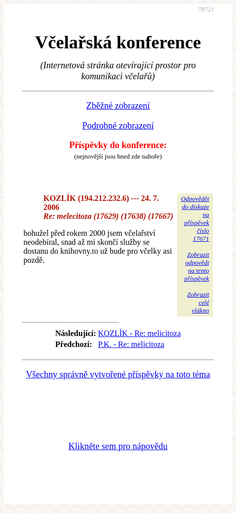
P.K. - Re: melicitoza (131, 344)
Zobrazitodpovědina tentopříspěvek (196, 266)
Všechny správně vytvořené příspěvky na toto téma (118, 374)
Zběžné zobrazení (118, 106)
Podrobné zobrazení (118, 126)
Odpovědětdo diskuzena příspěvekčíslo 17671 (195, 218)
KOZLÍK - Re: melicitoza (139, 333)
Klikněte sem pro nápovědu (117, 446)
